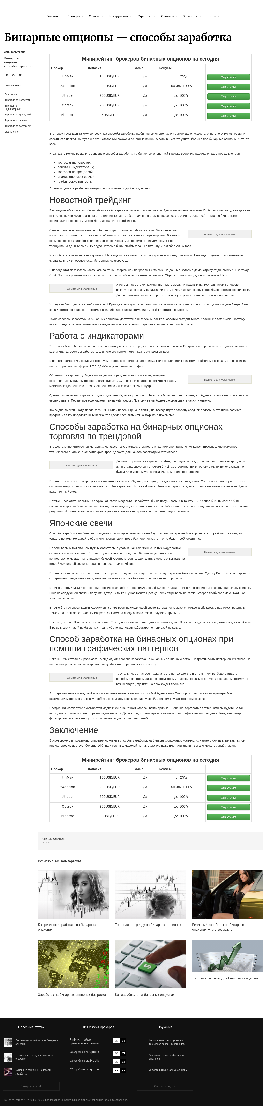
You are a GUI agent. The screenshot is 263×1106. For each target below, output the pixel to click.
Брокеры (73, 16)
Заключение (12, 131)
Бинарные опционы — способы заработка (33, 1071)
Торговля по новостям (17, 100)
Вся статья (11, 94)
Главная (52, 16)
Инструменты (119, 16)
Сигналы (167, 16)
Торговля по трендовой (18, 114)
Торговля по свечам (16, 120)
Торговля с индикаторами (13, 107)
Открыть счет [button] (228, 77)
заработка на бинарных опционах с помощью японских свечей (107, 533)
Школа (211, 16)
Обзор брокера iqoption (85, 1069)
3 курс (46, 842)
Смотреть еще (31, 1086)
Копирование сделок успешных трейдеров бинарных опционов (167, 1042)
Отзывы (94, 16)
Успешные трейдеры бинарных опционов (167, 1057)
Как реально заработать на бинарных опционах (36, 1042)
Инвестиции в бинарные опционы (168, 1070)
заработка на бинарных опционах (143, 153)
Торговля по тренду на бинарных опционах (34, 1057)
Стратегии (144, 16)
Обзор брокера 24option (86, 1060)
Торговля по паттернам (18, 126)
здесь (53, 144)
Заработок (190, 16)
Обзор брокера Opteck (84, 1052)
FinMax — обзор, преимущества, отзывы (84, 1041)
